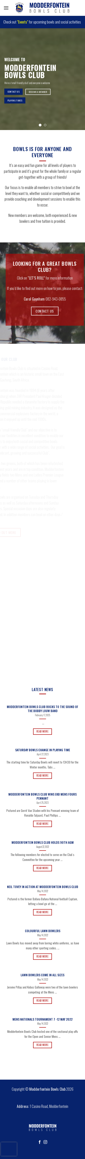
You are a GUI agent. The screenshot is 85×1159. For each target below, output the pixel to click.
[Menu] (6, 7)
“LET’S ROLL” (36, 278)
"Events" (22, 22)
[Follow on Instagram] (45, 1142)
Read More (42, 731)
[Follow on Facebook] (39, 1142)
